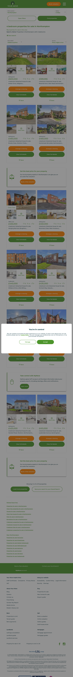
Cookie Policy (25, 335)
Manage (27, 342)
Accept (45, 342)
